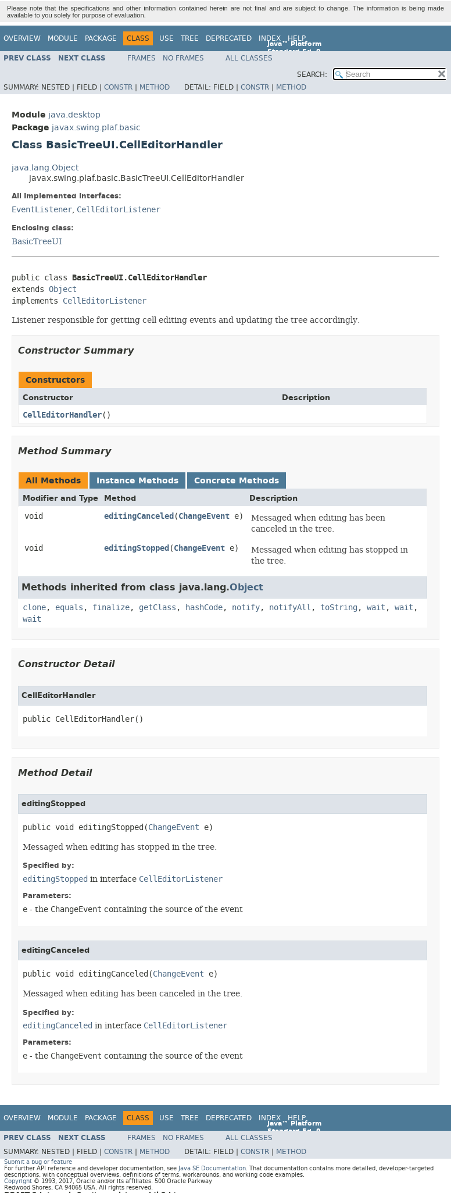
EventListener (42, 210)
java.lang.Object (45, 168)
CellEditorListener (118, 210)
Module (63, 38)
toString (338, 607)
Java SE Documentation (212, 1168)
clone (34, 607)
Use (166, 38)
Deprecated (229, 38)
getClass (157, 607)
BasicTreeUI (37, 241)
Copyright (18, 1181)
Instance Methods (137, 481)
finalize (111, 607)
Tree (190, 38)
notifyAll (290, 607)
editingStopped (136, 548)
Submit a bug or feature (38, 1162)
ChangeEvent (204, 516)
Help (297, 38)
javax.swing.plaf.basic (96, 128)
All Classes (249, 58)
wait (376, 607)
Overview (22, 38)
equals (69, 607)
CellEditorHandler (62, 415)
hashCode (204, 607)
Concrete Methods (236, 481)
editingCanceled (139, 516)
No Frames (183, 58)
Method (154, 87)
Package (101, 38)
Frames (141, 58)
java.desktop (74, 115)
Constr (118, 87)
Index (270, 38)
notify (246, 607)
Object (63, 289)
